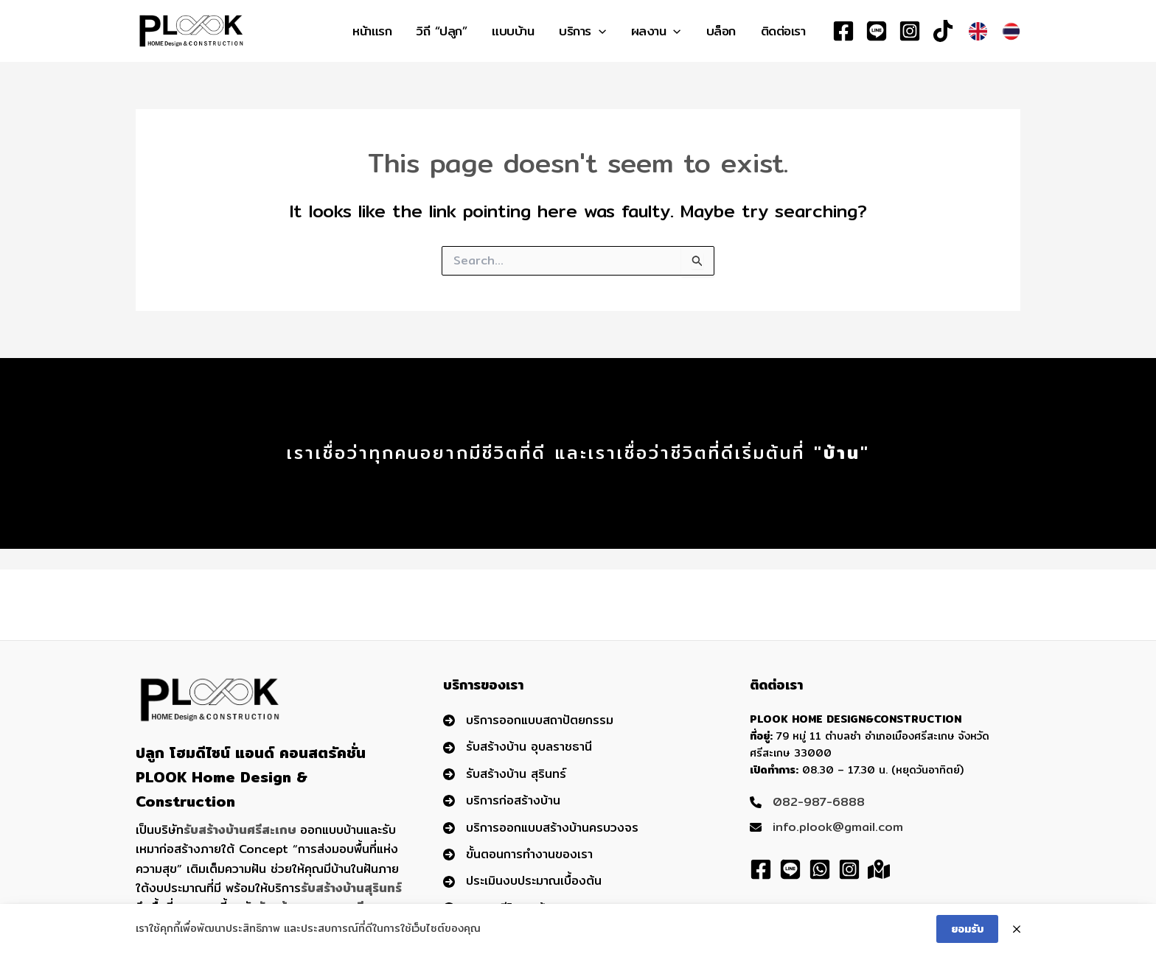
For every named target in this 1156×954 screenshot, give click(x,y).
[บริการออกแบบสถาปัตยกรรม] (528, 720)
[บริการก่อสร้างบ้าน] (501, 800)
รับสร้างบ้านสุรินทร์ (351, 888)
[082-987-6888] (807, 802)
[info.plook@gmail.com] (826, 827)
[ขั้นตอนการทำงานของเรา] (518, 854)
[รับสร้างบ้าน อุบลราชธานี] (517, 747)
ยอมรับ (967, 932)
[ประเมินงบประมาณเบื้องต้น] (522, 881)
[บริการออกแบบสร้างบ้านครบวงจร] (540, 828)
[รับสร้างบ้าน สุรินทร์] (504, 774)
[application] (598, 30)
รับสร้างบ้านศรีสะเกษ (240, 830)
